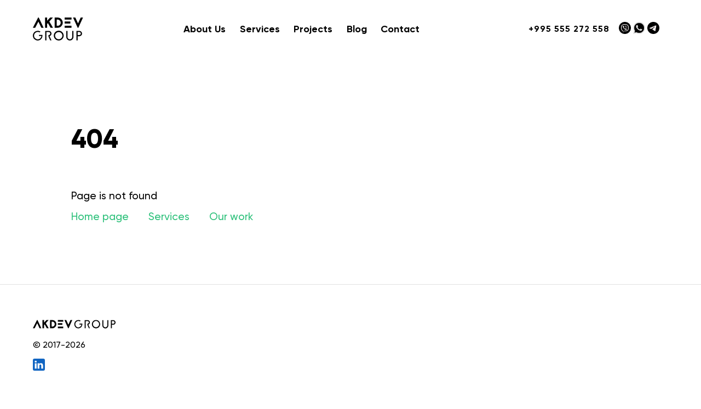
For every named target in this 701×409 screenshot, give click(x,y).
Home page (100, 216)
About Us (204, 29)
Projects (313, 29)
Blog (357, 29)
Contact (400, 29)
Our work (231, 216)
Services (168, 216)
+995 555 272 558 (569, 29)
